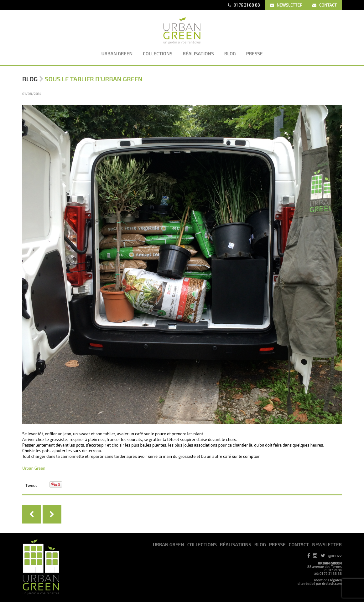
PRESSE (277, 544)
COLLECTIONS (202, 544)
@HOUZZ (335, 556)
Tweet (31, 485)
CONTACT (324, 5)
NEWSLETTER (286, 5)
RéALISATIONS (235, 544)
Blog (30, 79)
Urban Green (33, 468)
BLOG (260, 544)
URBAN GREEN (168, 544)
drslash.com (332, 583)
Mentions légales (328, 580)
